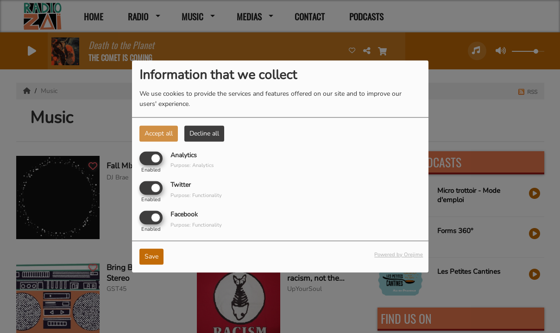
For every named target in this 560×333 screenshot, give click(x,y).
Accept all (159, 133)
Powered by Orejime (398, 255)
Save (151, 257)
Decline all (204, 133)
